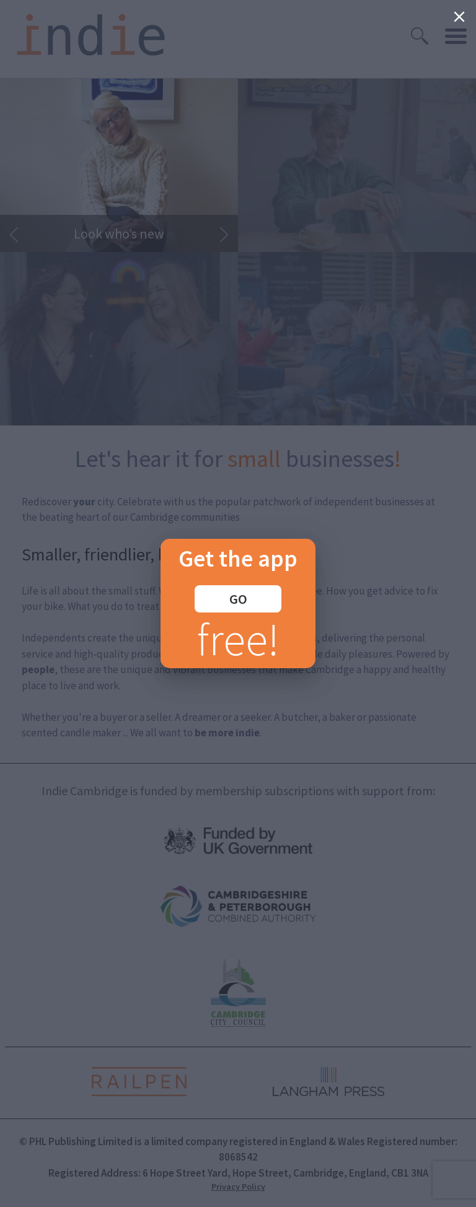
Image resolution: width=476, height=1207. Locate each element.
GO (238, 599)
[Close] (459, 16)
